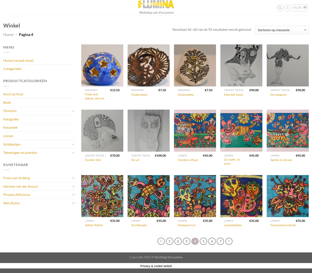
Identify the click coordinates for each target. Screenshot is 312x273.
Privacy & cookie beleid (156, 266)
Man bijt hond (233, 94)
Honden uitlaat (188, 160)
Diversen (10, 111)
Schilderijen (12, 144)
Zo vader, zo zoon (232, 161)
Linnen (8, 136)
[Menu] (287, 7)
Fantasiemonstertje (283, 225)
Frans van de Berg (16, 178)
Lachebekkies (233, 225)
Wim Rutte (11, 203)
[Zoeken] (279, 7)
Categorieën (12, 69)
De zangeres (278, 94)
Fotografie (11, 119)
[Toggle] (73, 110)
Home (8, 34)
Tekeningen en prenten (20, 152)
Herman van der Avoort (20, 186)
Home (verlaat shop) (18, 60)
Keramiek (10, 127)
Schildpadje (139, 225)
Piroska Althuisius (16, 194)
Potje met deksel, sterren (94, 96)
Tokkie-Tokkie (94, 225)
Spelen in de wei (281, 160)
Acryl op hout (13, 94)
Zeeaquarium (187, 225)
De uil (135, 160)
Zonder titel (93, 160)
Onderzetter (139, 94)
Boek (7, 102)
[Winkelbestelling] (282, 30)
